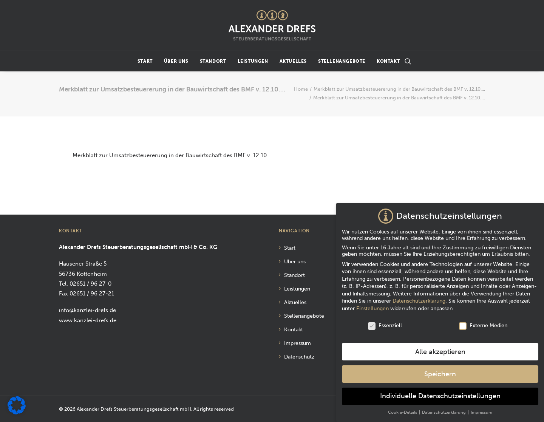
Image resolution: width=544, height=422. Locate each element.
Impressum (297, 343)
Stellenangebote (341, 61)
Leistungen (253, 61)
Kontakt (388, 61)
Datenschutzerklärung (419, 298)
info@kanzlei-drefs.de (87, 310)
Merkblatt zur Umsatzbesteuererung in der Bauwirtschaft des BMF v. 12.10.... (399, 89)
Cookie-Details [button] (403, 410)
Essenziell (385, 323)
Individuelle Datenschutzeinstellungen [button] (440, 394)
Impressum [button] (481, 410)
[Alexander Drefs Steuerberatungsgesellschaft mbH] (272, 25)
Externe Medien (483, 323)
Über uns (176, 61)
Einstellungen (372, 306)
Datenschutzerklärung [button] (444, 410)
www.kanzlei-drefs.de (87, 320)
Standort (213, 61)
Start (145, 61)
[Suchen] (408, 61)
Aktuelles (293, 61)
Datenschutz (299, 357)
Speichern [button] (440, 372)
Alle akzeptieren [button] (440, 350)
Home (301, 89)
